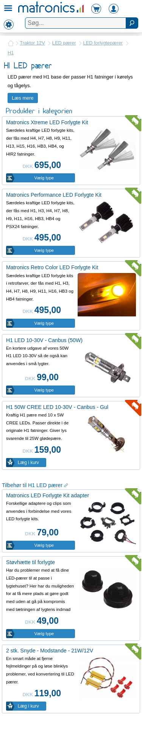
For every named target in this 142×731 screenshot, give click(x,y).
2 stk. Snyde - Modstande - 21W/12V (49, 651)
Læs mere (23, 98)
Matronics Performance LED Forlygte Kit (53, 195)
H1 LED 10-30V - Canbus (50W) (44, 340)
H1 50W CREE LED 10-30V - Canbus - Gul (57, 407)
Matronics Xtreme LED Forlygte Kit (47, 122)
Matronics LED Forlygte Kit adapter (47, 495)
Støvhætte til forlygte (30, 562)
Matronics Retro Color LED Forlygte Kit (52, 267)
